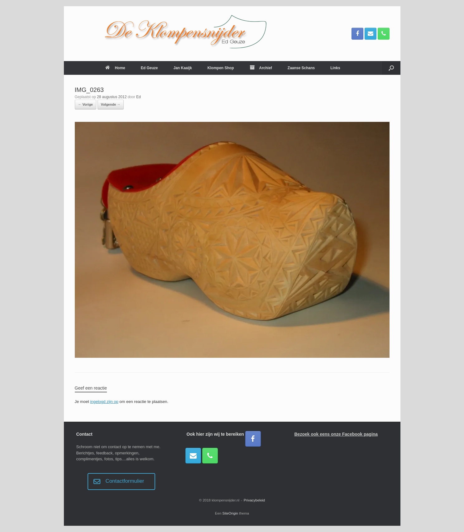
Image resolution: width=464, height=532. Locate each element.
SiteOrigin (230, 513)
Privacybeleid (254, 500)
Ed (138, 97)
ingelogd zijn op (104, 401)
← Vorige (85, 104)
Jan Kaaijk (182, 68)
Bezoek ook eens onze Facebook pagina (336, 434)
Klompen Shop (221, 68)
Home (115, 68)
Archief (261, 68)
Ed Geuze (149, 68)
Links (335, 68)
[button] (391, 68)
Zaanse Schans (301, 68)
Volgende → (111, 104)
